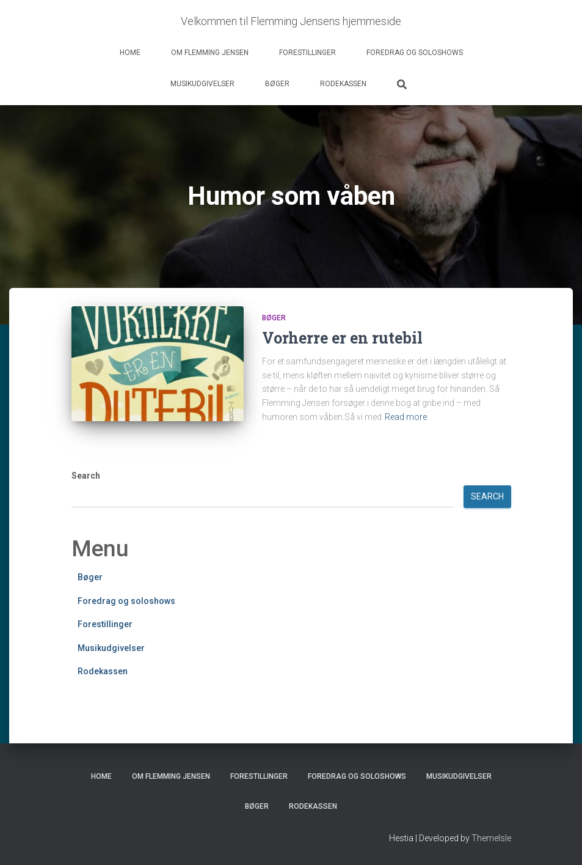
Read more (406, 417)
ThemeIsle (491, 838)
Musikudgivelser (202, 83)
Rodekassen (343, 83)
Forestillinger (307, 52)
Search (85, 475)
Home (130, 52)
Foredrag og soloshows (414, 52)
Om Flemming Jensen (210, 52)
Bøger (277, 83)
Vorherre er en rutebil (342, 338)
